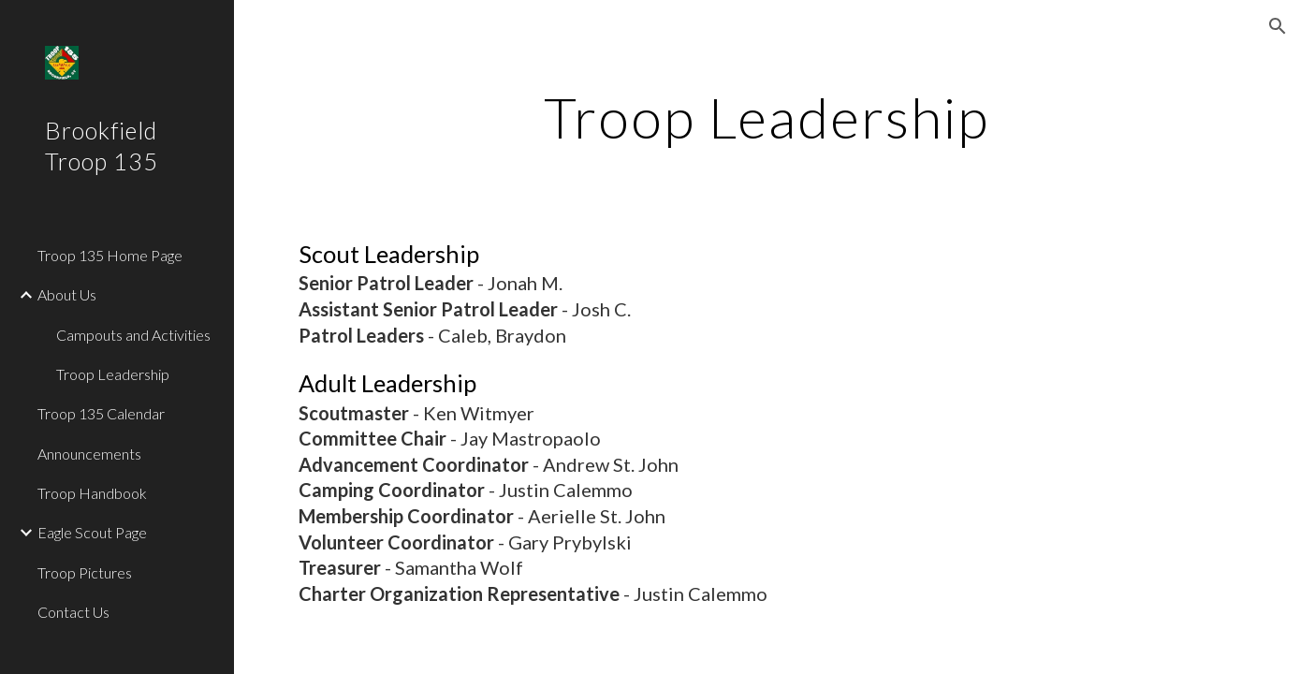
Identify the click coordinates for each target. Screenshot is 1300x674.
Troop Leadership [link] (112, 374)
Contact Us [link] (73, 612)
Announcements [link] (89, 453)
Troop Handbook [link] (92, 493)
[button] (1277, 26)
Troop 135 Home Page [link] (110, 255)
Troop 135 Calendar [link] (101, 413)
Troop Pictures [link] (84, 572)
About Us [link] (66, 294)
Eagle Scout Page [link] (92, 532)
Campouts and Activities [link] (133, 335)
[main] (767, 117)
